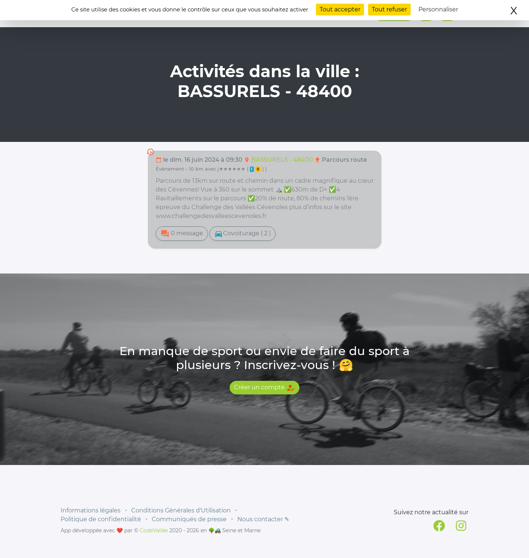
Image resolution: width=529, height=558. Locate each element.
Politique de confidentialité (101, 519)
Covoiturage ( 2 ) (242, 233)
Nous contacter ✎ (263, 519)
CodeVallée (154, 530)
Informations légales (90, 510)
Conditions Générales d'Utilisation (181, 510)
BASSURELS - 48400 (282, 159)
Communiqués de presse (189, 519)
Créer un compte (264, 387)
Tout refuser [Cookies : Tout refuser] (389, 9)
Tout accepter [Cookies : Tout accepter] (340, 9)
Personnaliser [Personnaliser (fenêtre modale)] (438, 9)
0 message (182, 233)
